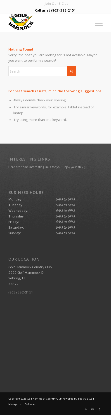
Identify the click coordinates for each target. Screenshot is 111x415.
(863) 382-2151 (63, 10)
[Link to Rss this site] (85, 409)
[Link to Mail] (92, 409)
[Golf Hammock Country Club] (46, 23)
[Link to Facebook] (99, 409)
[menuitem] (57, 3)
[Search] (42, 71)
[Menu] (96, 23)
